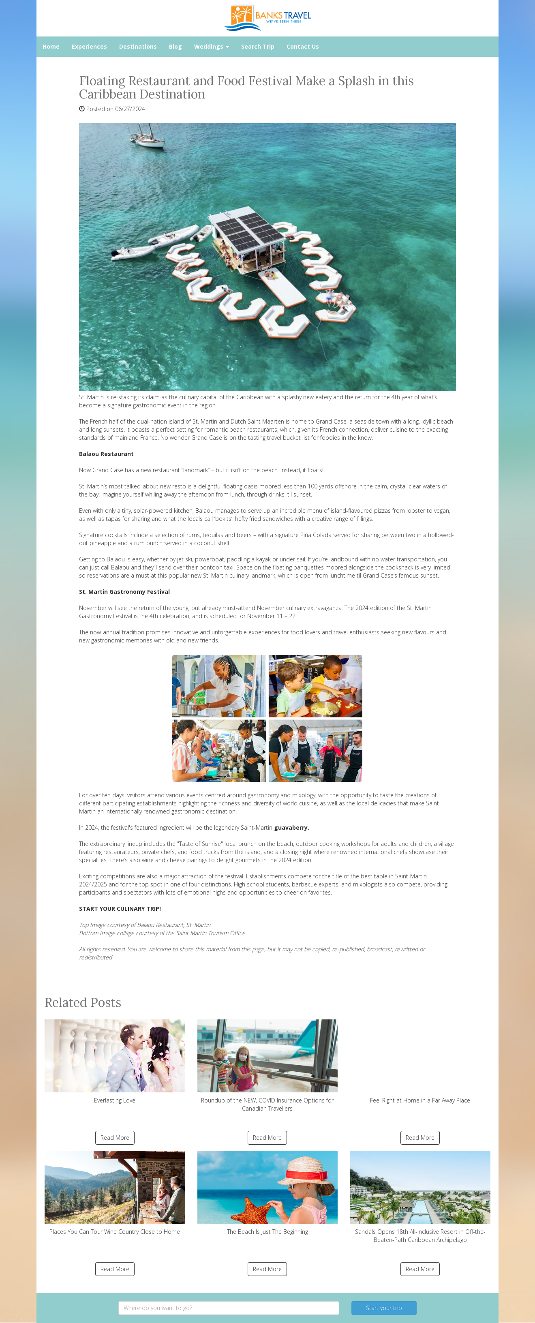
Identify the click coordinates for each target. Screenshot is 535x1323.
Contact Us (303, 46)
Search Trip (257, 46)
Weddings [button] (211, 46)
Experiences (89, 46)
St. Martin (205, 421)
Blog (175, 46)
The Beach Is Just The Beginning (267, 1193)
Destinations (138, 46)
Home (51, 46)
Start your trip (384, 1308)
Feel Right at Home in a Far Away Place (420, 1061)
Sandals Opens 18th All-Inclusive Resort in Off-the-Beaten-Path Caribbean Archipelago (420, 1197)
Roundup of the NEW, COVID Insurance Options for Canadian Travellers (267, 1065)
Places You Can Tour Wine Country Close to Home (115, 1193)
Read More (115, 1137)
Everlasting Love (115, 1061)
